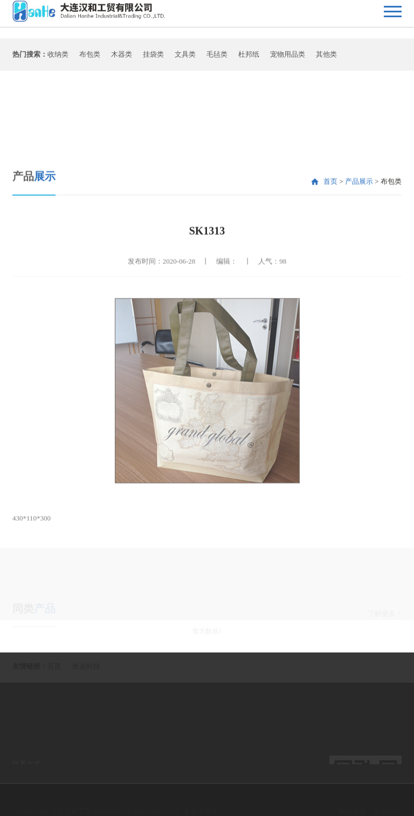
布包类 (89, 57)
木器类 (121, 57)
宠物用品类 (287, 57)
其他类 (326, 57)
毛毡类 (216, 57)
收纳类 (57, 57)
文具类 (185, 57)
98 (282, 300)
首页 (330, 220)
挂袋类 (153, 57)
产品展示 (359, 220)
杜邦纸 (248, 57)
